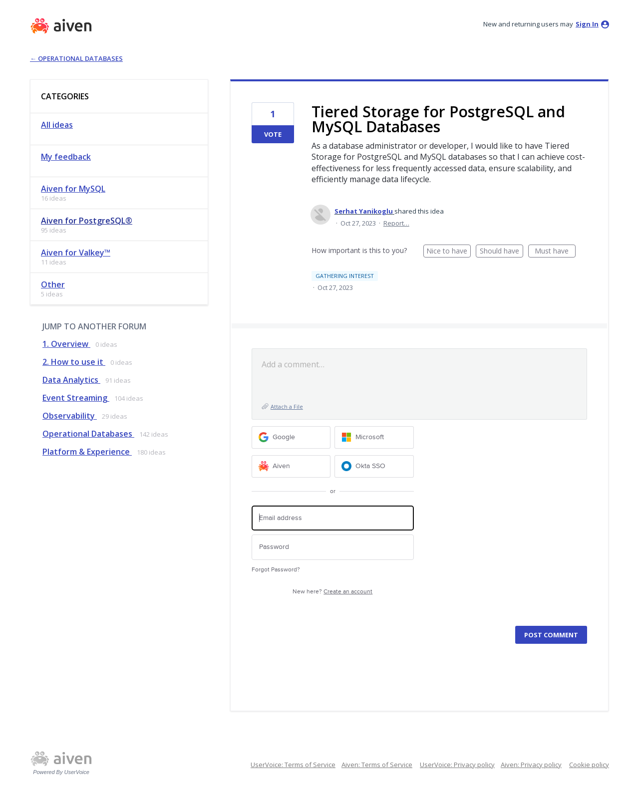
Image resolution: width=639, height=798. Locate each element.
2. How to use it (73, 361)
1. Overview (66, 343)
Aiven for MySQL (73, 188)
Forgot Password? (276, 569)
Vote (273, 134)
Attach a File (287, 406)
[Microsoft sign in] (374, 437)
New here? (332, 591)
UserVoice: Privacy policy (457, 764)
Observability (69, 415)
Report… (396, 223)
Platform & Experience (87, 451)
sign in (587, 23)
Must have (555, 252)
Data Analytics (71, 379)
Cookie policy (589, 764)
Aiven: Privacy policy (531, 764)
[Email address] (333, 518)
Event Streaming (75, 397)
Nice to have (448, 252)
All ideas (57, 124)
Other (53, 284)
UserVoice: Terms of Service (293, 764)
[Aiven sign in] (291, 466)
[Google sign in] (291, 437)
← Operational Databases (76, 58)
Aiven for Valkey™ (75, 252)
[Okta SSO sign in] (374, 466)
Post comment (551, 634)
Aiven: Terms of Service (376, 764)
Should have (501, 252)
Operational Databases (88, 433)
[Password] (333, 547)
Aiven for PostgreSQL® (86, 220)
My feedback (66, 156)
